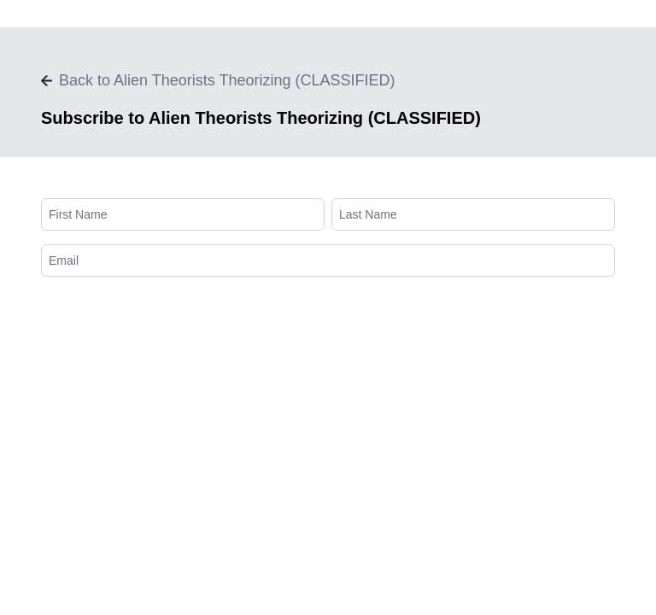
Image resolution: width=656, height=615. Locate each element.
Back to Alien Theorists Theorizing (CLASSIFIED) (218, 80)
